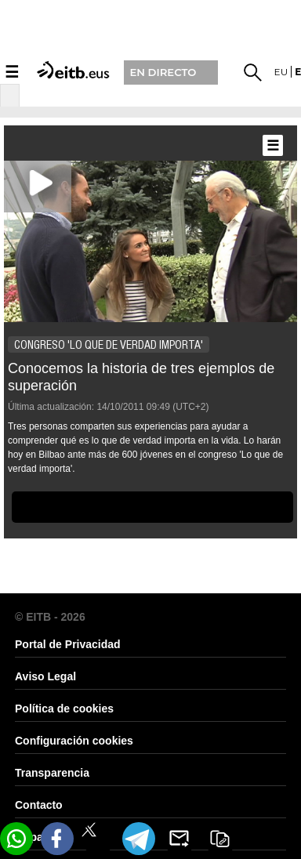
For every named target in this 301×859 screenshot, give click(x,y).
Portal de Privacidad (68, 644)
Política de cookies (64, 708)
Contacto (39, 805)
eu (281, 72)
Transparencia (52, 773)
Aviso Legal (45, 676)
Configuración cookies (74, 740)
